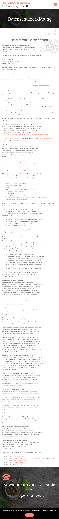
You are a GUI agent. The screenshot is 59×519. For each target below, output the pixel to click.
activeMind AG (19, 462)
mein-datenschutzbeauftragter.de (24, 456)
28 (25, 170)
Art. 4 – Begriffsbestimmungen (41, 85)
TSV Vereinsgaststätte (16, 6)
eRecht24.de (19, 464)
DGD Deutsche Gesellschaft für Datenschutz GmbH (28, 458)
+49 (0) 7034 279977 (29, 496)
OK (29, 515)
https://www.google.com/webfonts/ (37, 361)
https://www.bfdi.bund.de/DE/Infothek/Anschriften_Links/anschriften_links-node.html (25, 134)
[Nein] (57, 513)
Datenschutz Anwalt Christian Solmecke (16, 460)
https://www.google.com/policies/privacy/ (14, 385)
